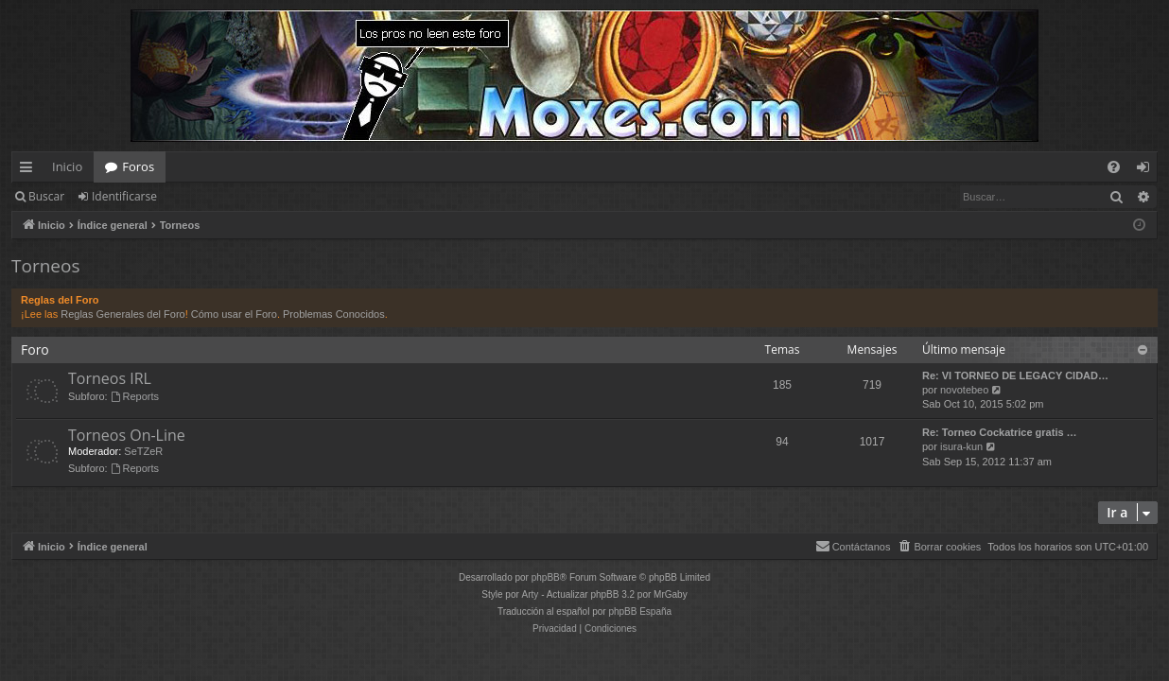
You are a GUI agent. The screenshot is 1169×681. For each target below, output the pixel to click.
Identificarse (124, 196)
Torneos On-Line (126, 435)
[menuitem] (1113, 167)
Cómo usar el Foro (234, 314)
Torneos (45, 265)
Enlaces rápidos (30, 170)
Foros (138, 166)
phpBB (546, 577)
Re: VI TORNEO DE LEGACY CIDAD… (1015, 375)
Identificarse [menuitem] (1148, 170)
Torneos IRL (109, 378)
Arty (530, 594)
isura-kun (961, 446)
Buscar (46, 196)
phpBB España (640, 611)
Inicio (67, 166)
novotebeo (964, 389)
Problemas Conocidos (334, 314)
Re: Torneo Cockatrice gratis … (999, 432)
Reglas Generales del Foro (122, 314)
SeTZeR (143, 451)
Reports (135, 396)
